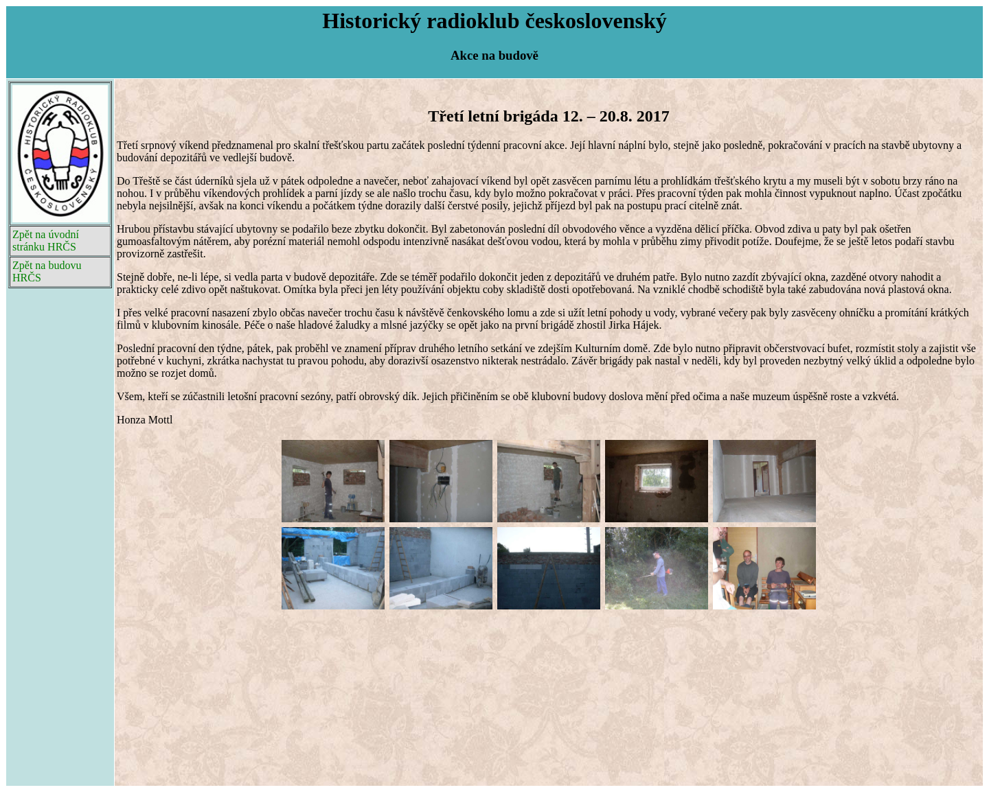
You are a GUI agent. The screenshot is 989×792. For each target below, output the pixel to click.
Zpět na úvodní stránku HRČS (45, 241)
